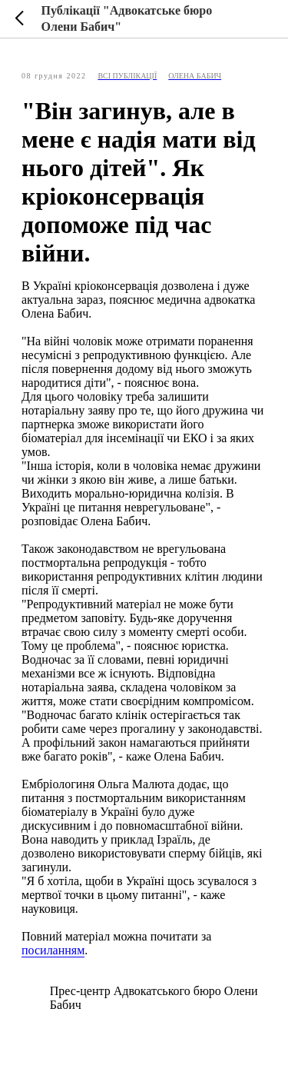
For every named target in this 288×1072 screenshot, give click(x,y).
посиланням (53, 950)
